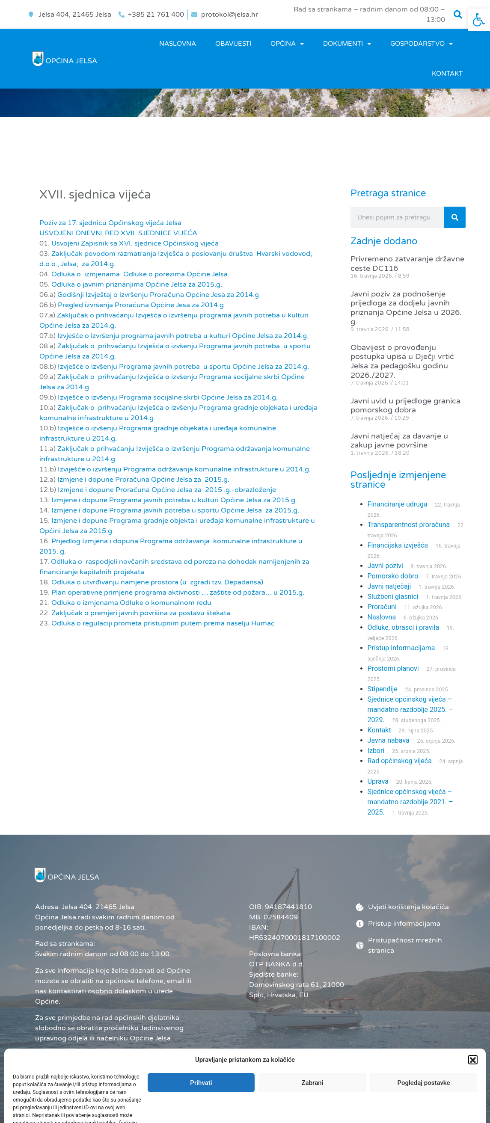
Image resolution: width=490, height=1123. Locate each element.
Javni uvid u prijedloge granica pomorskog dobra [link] (405, 405)
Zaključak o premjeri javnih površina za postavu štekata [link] (140, 613)
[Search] (455, 217)
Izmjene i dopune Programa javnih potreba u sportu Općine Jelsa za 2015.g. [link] (175, 510)
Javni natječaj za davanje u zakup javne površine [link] (399, 440)
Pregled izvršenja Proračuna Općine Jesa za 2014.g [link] (141, 305)
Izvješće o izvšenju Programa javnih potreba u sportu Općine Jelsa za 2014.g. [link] (183, 366)
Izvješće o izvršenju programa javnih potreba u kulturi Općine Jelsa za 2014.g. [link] (183, 336)
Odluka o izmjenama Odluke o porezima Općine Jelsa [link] (139, 274)
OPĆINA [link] (287, 43)
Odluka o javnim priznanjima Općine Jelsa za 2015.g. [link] (136, 284)
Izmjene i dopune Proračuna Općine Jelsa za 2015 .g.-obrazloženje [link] (167, 490)
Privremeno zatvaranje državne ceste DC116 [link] (407, 263)
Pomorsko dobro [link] (393, 576)
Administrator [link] (276, 1103)
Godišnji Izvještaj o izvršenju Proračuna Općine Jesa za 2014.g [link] (158, 294)
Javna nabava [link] (389, 740)
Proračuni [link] (382, 607)
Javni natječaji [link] (389, 586)
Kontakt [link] (447, 73)
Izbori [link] (376, 751)
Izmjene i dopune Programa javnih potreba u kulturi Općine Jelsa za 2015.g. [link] (174, 500)
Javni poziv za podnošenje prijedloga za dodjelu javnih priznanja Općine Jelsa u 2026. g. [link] (406, 307)
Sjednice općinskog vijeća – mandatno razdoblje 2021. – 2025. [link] (410, 802)
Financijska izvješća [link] (398, 545)
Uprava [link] (378, 781)
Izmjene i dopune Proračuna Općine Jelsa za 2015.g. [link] (143, 479)
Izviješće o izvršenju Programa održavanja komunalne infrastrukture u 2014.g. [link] (184, 469)
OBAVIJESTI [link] (233, 43)
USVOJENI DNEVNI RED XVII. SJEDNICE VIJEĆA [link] (118, 233)
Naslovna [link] (177, 43)
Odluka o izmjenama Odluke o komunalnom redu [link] (131, 603)
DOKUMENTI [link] (347, 43)
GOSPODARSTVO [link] (421, 43)
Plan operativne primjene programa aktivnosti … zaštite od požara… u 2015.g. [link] (177, 592)
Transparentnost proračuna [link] (409, 525)
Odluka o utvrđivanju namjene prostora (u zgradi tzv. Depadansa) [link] (157, 582)
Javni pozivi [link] (385, 566)
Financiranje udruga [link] (398, 504)
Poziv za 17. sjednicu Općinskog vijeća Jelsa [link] (110, 223)
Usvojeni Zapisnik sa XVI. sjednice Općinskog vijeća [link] (135, 243)
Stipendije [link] (383, 689)
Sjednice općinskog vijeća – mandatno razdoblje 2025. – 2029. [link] (410, 709)
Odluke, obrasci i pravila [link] (403, 627)
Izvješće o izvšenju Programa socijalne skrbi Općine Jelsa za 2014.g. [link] (168, 397)
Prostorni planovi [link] (393, 668)
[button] (458, 14)
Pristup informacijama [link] (401, 648)
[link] (479, 20)
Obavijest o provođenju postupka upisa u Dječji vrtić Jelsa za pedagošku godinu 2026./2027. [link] (402, 361)
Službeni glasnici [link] (393, 597)
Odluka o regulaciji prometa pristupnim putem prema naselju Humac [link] (163, 623)
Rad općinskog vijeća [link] (400, 761)
